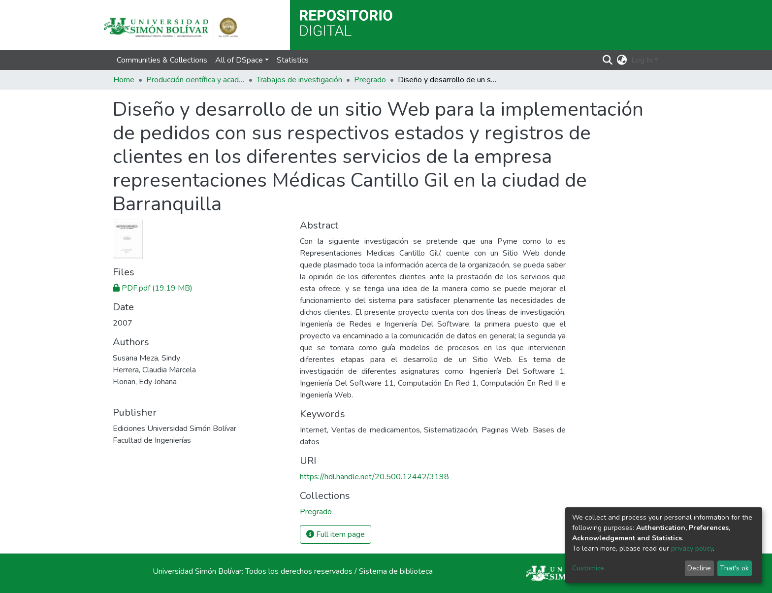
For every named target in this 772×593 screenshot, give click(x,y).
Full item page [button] (335, 534)
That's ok (734, 568)
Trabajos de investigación (299, 79)
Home (123, 79)
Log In (641, 60)
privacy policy (692, 548)
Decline (699, 568)
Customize (588, 568)
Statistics (293, 60)
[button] (622, 60)
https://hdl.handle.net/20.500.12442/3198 (374, 476)
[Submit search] (608, 60)
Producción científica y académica (195, 79)
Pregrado (370, 79)
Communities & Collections (162, 60)
